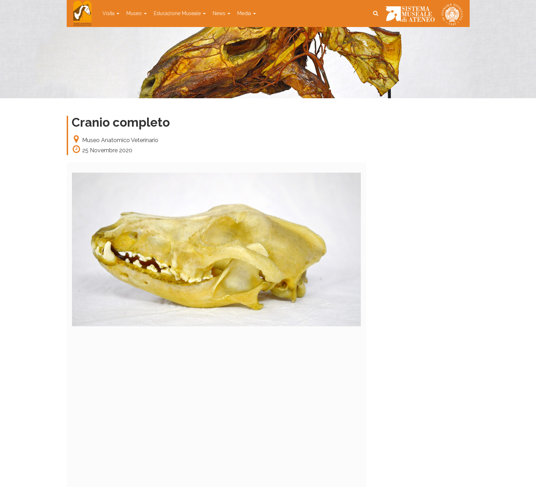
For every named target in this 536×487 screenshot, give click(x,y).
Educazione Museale (180, 13)
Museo (136, 13)
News (221, 13)
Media (246, 13)
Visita (110, 13)
